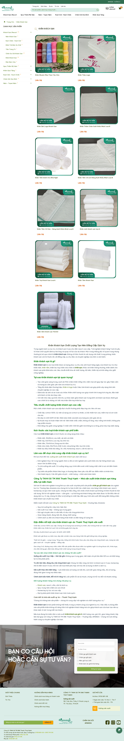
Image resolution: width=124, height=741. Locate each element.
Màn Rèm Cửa (11, 62)
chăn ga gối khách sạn (101, 485)
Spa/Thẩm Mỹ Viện (28, 15)
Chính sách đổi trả (40, 703)
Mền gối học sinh (84, 660)
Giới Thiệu (8, 696)
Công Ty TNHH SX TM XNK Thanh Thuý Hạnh (70, 503)
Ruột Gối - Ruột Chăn (63, 15)
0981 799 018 (49, 732)
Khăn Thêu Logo (84, 75)
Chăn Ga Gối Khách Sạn (15, 53)
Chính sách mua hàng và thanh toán (47, 696)
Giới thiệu (44, 6)
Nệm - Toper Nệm (44, 15)
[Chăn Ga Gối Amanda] (66, 721)
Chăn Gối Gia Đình (82, 15)
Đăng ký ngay (96, 669)
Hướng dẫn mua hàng (42, 706)
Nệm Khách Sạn (12, 36)
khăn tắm (45, 367)
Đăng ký (48, 722)
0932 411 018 (18, 736)
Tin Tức (7, 700)
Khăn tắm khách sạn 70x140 (47, 332)
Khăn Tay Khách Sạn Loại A (45, 280)
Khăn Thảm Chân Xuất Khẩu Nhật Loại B (95, 126)
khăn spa (78, 367)
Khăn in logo (68, 387)
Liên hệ (63, 6)
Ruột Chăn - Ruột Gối (14, 40)
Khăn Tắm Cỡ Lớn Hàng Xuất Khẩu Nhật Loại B (95, 178)
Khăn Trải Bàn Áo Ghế (14, 45)
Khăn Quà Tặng (98, 15)
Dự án (51, 6)
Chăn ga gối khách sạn (86, 654)
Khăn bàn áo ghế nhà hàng (88, 664)
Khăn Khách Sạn (23, 22)
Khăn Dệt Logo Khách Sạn (47, 126)
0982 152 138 (24, 734)
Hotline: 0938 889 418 (100, 696)
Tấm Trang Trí (11, 49)
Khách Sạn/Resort (10, 15)
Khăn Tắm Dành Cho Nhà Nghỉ (46, 178)
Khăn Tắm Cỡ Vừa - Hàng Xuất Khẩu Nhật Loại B (55, 229)
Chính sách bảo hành (41, 700)
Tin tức (57, 6)
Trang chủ (35, 6)
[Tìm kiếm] (97, 10)
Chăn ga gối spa (84, 657)
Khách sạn (42, 585)
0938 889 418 (39, 732)
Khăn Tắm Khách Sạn (86, 280)
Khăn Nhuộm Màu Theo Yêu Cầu (47, 75)
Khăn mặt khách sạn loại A (90, 229)
